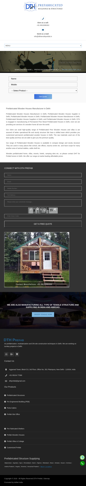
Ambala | (57, 463)
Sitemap (47, 479)
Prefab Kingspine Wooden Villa (46, 70)
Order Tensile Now (43, 314)
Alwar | (52, 463)
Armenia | (24, 466)
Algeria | (39, 463)
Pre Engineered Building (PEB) (18, 402)
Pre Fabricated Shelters (15, 429)
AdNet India (18, 482)
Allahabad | (46, 463)
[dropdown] (43, 90)
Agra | (21, 463)
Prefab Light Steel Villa (71, 70)
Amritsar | (69, 463)
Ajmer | (34, 463)
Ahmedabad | (28, 463)
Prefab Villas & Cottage (15, 441)
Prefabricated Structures (16, 395)
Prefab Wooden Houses (15, 435)
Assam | (63, 463)
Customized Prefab (14, 447)
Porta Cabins (11, 408)
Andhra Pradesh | (9, 466)
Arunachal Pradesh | (33, 466)
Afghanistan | (8, 463)
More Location (46, 467)
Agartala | (16, 463)
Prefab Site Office (13, 414)
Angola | (18, 466)
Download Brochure (23, 70)
